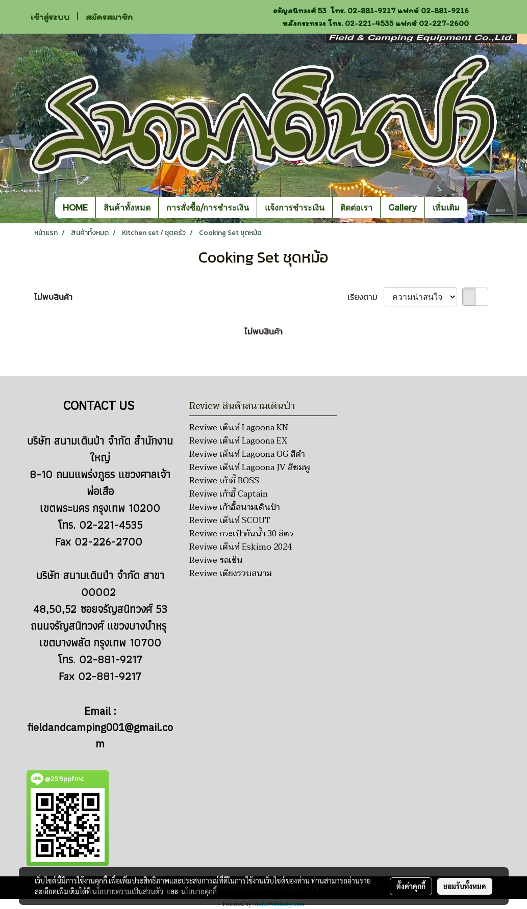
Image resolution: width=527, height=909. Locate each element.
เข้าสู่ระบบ (50, 16)
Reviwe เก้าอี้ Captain (228, 494)
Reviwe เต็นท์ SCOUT (229, 520)
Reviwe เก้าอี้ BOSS (224, 481)
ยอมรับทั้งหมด (464, 886)
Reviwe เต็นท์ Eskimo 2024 (240, 547)
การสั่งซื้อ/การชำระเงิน (207, 207)
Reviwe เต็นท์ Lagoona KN (238, 428)
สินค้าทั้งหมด (127, 207)
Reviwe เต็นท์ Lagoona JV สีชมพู (249, 467)
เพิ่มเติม (446, 207)
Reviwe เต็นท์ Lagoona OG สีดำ (247, 454)
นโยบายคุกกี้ (199, 891)
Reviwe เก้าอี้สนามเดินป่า (234, 507)
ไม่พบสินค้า (53, 297)
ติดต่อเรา (356, 207)
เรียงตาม (365, 297)
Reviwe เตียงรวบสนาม (230, 573)
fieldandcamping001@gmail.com (100, 736)
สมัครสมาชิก (109, 16)
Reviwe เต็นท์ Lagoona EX (238, 441)
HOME (75, 207)
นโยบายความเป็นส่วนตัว (127, 891)
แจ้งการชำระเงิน (294, 207)
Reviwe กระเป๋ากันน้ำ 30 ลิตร (241, 534)
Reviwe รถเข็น (216, 560)
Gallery (402, 207)
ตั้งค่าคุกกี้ (410, 886)
